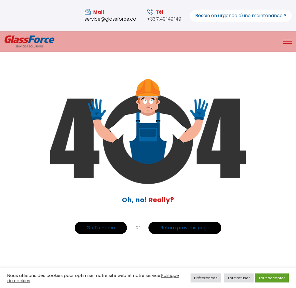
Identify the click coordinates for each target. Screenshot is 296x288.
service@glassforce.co (110, 19)
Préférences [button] (206, 278)
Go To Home (101, 227)
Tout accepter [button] (272, 278)
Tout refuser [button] (238, 278)
